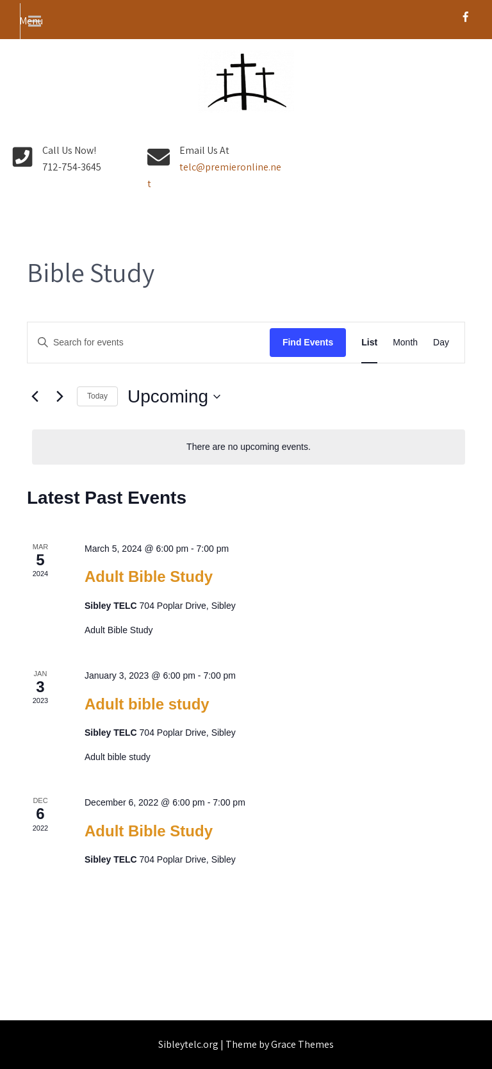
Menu (31, 21)
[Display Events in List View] (369, 342)
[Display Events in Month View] (405, 342)
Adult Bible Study (149, 576)
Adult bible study (147, 704)
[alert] (248, 447)
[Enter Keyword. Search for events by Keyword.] (149, 342)
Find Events (308, 342)
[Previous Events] (34, 396)
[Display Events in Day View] (441, 342)
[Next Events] (59, 396)
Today (97, 396)
